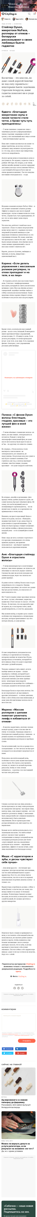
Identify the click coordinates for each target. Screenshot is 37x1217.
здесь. (18, 971)
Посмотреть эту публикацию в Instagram (18, 377)
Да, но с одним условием (17, 1147)
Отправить (27, 1041)
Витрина (4, 1097)
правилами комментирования (22, 1035)
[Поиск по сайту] (29, 14)
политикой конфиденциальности (10, 1034)
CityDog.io (5, 50)
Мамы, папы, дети (7, 1141)
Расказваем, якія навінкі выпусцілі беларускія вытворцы (15, 1104)
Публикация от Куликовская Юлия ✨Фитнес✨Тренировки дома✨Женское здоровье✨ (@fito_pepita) (18, 404)
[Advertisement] (19, 999)
